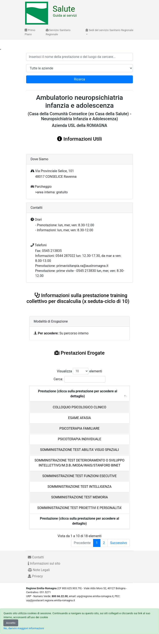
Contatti (36, 557)
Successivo (118, 543)
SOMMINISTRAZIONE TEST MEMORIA (79, 497)
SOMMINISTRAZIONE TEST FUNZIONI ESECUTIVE (79, 476)
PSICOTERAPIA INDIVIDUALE (79, 439)
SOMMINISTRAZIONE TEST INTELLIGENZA (79, 487)
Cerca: (79, 379)
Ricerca (79, 79)
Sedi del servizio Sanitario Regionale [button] (109, 30)
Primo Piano (30, 32)
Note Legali (39, 570)
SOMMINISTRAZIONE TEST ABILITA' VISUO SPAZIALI (79, 450)
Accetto (10, 622)
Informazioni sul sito (44, 563)
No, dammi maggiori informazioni (24, 628)
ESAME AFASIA (79, 418)
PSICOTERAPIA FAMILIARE (79, 428)
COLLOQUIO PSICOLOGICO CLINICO (79, 407)
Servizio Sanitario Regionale (58, 32)
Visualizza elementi (79, 371)
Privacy (35, 576)
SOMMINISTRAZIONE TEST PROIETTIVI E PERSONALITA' (79, 508)
